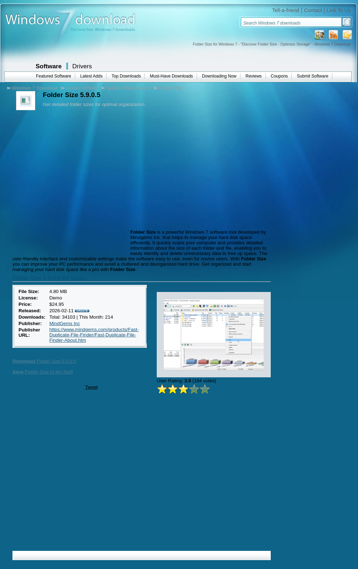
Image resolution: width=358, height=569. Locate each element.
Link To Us (339, 10)
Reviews (253, 76)
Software (49, 66)
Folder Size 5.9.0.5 (44, 361)
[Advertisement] (67, 185)
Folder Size (170, 88)
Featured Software (53, 76)
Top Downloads (126, 76)
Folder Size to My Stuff (42, 371)
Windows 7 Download (34, 88)
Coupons (279, 76)
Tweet (91, 387)
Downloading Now (219, 76)
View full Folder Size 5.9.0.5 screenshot (210, 288)
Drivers (82, 66)
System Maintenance (128, 88)
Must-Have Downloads (171, 76)
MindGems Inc (65, 323)
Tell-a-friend (286, 10)
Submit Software (312, 76)
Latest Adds (91, 76)
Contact (313, 10)
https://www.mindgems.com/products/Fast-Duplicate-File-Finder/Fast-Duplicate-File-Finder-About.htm (94, 335)
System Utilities (82, 88)
